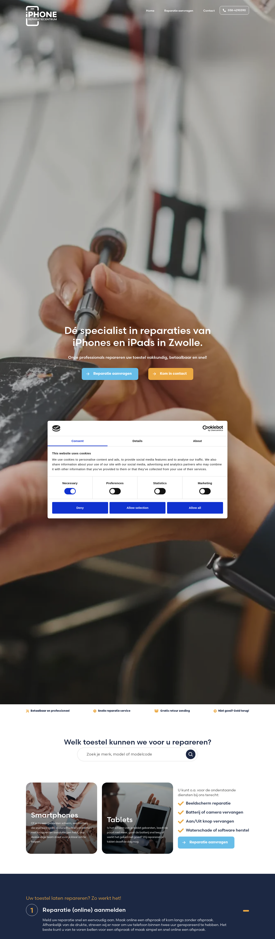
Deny (80, 507)
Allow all (195, 507)
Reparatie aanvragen (178, 10)
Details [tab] (137, 441)
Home (150, 10)
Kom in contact (170, 374)
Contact (209, 10)
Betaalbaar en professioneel (48, 711)
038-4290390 (234, 10)
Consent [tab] (78, 441)
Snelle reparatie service (111, 711)
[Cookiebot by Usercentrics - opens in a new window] (205, 428)
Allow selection (137, 507)
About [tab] (197, 441)
